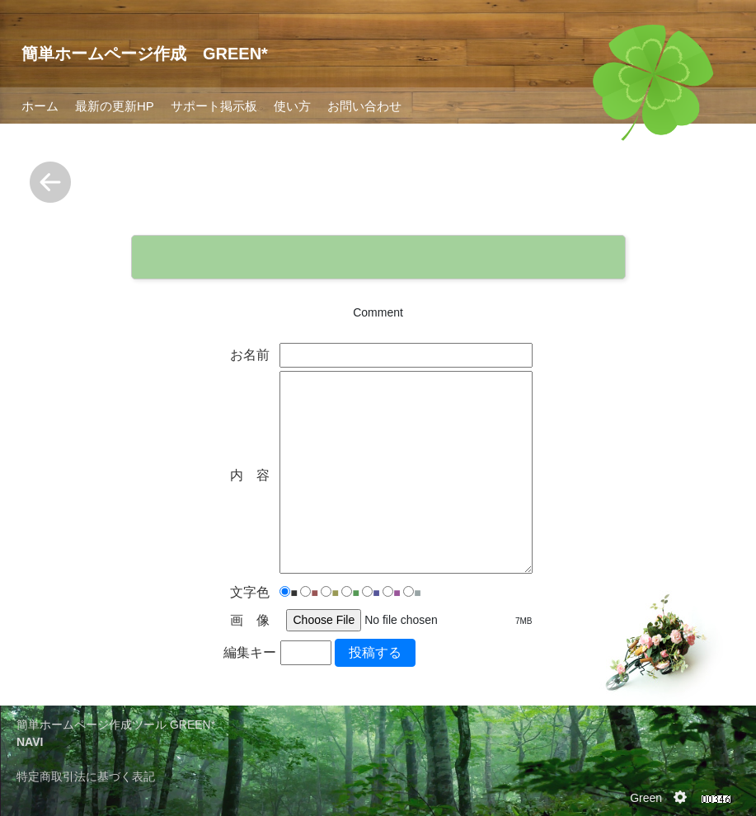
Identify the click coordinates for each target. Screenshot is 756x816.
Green (646, 797)
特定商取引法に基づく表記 (85, 776)
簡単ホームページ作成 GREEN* (144, 54)
